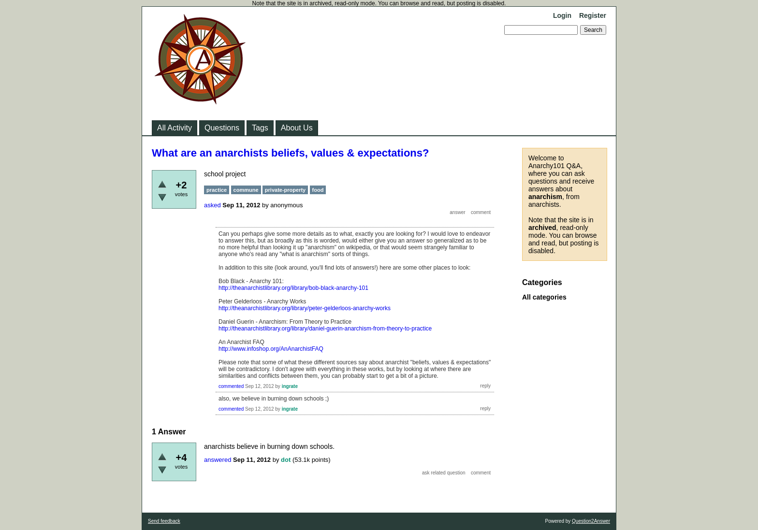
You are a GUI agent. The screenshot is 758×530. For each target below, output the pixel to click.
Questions (221, 128)
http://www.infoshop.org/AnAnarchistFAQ (271, 348)
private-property (285, 190)
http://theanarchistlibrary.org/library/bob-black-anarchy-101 (293, 288)
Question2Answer (591, 521)
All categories (544, 297)
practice (216, 190)
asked (212, 205)
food (318, 190)
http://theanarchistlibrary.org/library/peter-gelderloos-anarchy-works (305, 308)
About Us (297, 128)
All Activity (174, 128)
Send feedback (164, 521)
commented (231, 386)
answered (217, 459)
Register (592, 15)
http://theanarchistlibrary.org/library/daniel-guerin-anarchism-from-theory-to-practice (325, 328)
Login (562, 15)
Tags (260, 128)
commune (246, 190)
